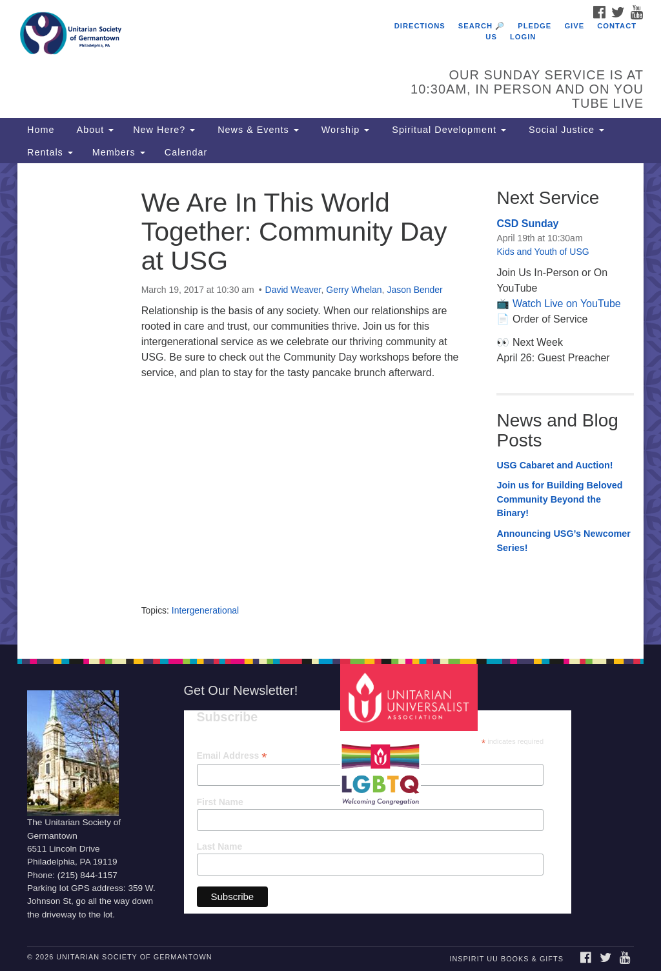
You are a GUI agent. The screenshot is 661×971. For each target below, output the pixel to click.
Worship (344, 130)
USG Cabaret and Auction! (554, 465)
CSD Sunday (527, 223)
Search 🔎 (481, 26)
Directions (419, 26)
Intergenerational (205, 610)
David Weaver (293, 290)
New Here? (164, 130)
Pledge (534, 26)
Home (40, 130)
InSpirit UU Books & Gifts (506, 959)
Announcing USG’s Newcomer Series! (563, 540)
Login (523, 37)
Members (118, 152)
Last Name (220, 846)
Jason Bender (414, 290)
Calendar (186, 152)
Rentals (50, 152)
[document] (330, 404)
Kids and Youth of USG (542, 251)
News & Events (256, 130)
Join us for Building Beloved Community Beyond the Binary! (559, 499)
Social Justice (564, 130)
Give (574, 26)
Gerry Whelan (353, 290)
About (94, 130)
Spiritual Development (447, 130)
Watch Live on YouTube (567, 303)
